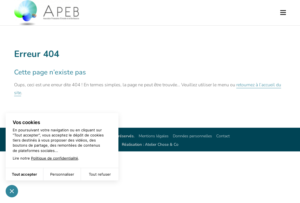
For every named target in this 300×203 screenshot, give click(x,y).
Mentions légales (154, 136)
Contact (223, 136)
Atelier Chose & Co (161, 144)
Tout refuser (100, 174)
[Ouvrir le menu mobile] (283, 12)
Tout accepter (24, 174)
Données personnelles (192, 136)
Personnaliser (62, 174)
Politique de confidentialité (54, 158)
